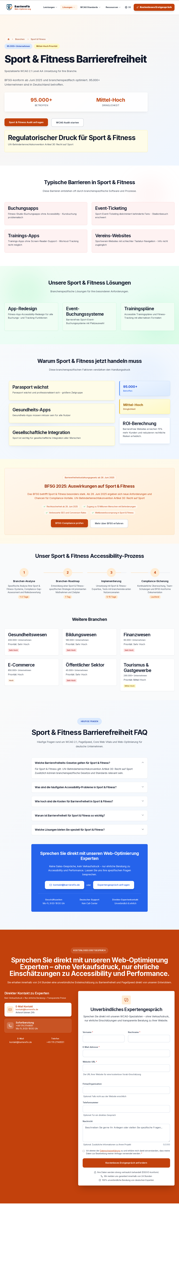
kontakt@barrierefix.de (64, 885)
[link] (35, 1009)
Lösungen (69, 7)
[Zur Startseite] (8, 39)
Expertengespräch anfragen (114, 885)
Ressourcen (113, 7)
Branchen (20, 39)
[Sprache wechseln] (128, 7)
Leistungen (50, 7)
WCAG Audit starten (67, 123)
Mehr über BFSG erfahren (109, 523)
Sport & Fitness (38, 39)
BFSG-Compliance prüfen (69, 523)
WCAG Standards (90, 7)
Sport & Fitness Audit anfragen (26, 123)
